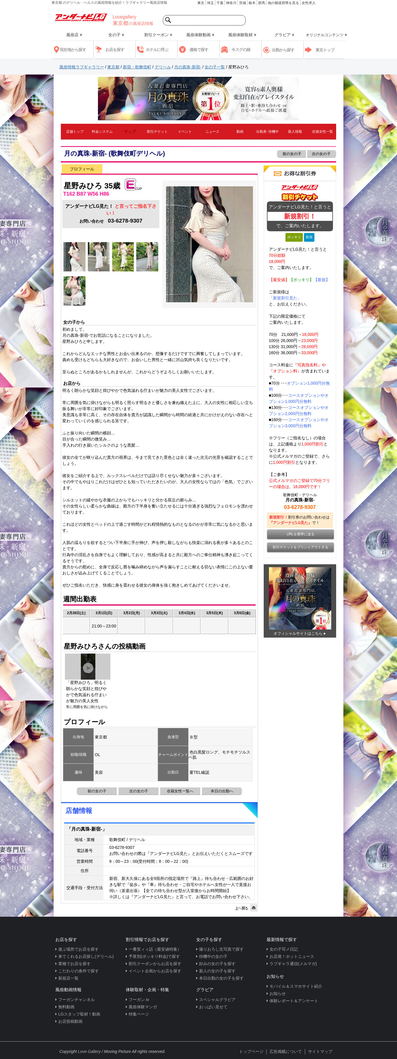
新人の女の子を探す (217, 971)
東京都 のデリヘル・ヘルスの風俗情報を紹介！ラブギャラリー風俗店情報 (109, 3)
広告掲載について (285, 1051)
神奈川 (231, 3)
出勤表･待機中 (267, 132)
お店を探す (114, 49)
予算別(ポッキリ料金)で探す (154, 956)
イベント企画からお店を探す (155, 971)
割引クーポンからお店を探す (155, 963)
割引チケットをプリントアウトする (300, 547)
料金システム (102, 132)
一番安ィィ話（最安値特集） (155, 949)
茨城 (242, 3)
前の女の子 (291, 154)
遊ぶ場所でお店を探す (78, 949)
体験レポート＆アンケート (293, 1000)
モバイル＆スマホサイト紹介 (295, 986)
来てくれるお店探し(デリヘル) (86, 956)
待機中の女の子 (213, 956)
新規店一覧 (68, 978)
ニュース (212, 132)
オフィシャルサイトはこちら (298, 633)
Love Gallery (89, 1051)
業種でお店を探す (74, 963)
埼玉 (210, 3)
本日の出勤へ (222, 791)
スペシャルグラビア (217, 999)
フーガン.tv (139, 999)
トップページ (251, 1051)
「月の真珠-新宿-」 (87, 829)
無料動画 (66, 1007)
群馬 (261, 3)
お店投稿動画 (70, 1021)
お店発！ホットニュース (291, 956)
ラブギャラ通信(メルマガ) (293, 963)
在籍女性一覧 (322, 132)
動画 (239, 132)
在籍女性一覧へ (180, 791)
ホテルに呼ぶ (157, 49)
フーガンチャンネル (76, 999)
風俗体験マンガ (143, 1007)
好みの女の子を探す (217, 963)
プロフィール (82, 169)
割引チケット (157, 132)
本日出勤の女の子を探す (221, 978)
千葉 (219, 3)
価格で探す (199, 49)
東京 (200, 3)
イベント (185, 132)
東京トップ (325, 50)
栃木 (252, 3)
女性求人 (309, 3)
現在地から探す (73, 49)
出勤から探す (283, 50)
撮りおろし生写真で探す (221, 949)
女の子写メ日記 (283, 949)
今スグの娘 (241, 49)
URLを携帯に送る (300, 534)
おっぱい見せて (213, 1007)
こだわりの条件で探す (78, 971)
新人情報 (295, 132)
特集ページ (139, 1014)
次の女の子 (322, 154)
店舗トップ (74, 132)
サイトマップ (320, 1051)
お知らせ (277, 993)
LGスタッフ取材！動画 (79, 1014)
